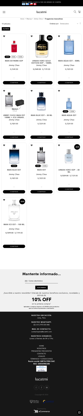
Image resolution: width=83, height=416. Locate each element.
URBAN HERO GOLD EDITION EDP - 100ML (41, 62)
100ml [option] (20, 57)
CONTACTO (41, 354)
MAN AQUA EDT (69, 115)
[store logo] (41, 11)
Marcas (29, 19)
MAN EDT (41, 170)
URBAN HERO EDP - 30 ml (68, 171)
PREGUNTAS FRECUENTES (41, 351)
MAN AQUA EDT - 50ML (69, 61)
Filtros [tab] (6, 29)
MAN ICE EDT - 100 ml (14, 224)
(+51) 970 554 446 (41, 325)
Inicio (22, 19)
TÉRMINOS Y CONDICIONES (41, 359)
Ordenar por (54, 24)
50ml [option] (13, 57)
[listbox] (14, 55)
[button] (4, 36)
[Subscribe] (41, 287)
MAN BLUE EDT (14, 170)
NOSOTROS (41, 348)
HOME (41, 346)
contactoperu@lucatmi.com (41, 332)
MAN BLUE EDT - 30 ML (41, 115)
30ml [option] (7, 57)
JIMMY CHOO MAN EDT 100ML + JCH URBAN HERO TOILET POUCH (14, 117)
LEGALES (41, 356)
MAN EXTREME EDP (14, 61)
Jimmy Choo (38, 19)
